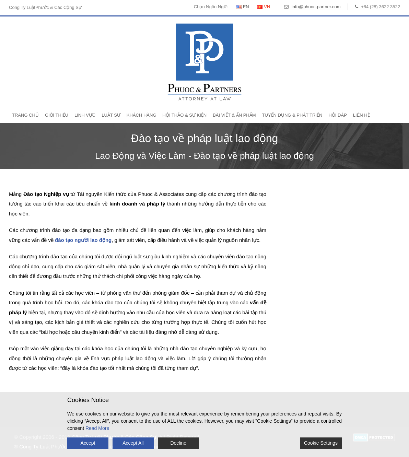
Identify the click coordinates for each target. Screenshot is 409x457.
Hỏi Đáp (337, 115)
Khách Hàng (141, 115)
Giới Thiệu (56, 115)
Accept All (132, 443)
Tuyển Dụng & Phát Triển (292, 115)
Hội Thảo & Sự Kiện (185, 115)
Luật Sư (111, 115)
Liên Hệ (361, 115)
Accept (88, 443)
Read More (97, 428)
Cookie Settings (321, 443)
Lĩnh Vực (84, 115)
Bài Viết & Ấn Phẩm (234, 115)
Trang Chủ (25, 115)
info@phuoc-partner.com (316, 6)
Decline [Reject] (178, 443)
